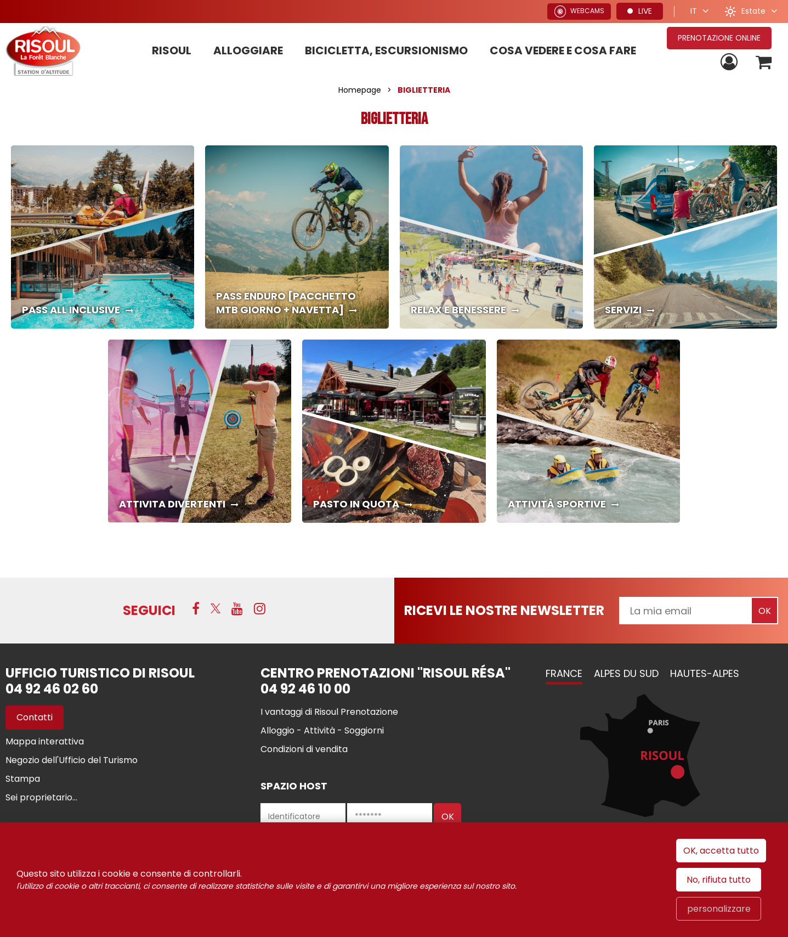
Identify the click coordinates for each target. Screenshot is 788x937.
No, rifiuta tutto (719, 879)
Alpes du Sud (626, 673)
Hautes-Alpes (704, 673)
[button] (762, 62)
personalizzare (719, 908)
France (564, 673)
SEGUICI (149, 610)
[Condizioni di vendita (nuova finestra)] (304, 749)
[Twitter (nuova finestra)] (215, 609)
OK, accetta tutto (721, 850)
